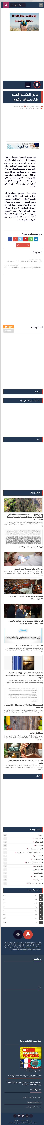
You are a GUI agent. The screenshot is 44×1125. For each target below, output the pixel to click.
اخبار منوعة (22, 108)
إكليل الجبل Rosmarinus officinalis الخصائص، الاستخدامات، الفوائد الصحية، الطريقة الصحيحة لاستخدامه (24, 517)
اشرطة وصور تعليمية (34, 849)
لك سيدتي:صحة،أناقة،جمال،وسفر (24, 1123)
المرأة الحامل (37, 856)
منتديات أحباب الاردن (31, 1107)
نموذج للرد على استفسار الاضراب (29, 547)
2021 (34, 911)
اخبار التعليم (37, 842)
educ (30, 108)
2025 (34, 895)
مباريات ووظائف (36, 876)
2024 (34, 899)
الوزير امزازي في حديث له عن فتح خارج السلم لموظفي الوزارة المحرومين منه (25, 622)
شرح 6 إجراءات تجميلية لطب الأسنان (27, 569)
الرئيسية (36, 108)
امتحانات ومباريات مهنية (33, 863)
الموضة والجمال (36, 859)
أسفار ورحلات (37, 838)
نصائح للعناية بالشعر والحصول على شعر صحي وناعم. (24, 762)
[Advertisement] (22, 56)
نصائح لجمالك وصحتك (34, 883)
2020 (34, 914)
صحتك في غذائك (35, 733)
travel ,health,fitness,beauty (31, 1097)
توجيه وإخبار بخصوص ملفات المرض (28, 645)
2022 (34, 907)
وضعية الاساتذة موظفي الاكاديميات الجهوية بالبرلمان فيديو (25, 597)
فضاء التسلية (37, 869)
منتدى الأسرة (37, 880)
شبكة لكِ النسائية (32, 1102)
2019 (34, 918)
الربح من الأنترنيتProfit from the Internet (28, 852)
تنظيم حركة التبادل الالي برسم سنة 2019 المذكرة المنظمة (22, 706)
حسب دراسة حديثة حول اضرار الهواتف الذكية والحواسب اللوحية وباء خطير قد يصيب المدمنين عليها (23, 675)
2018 (34, 922)
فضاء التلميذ (37, 873)
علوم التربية (37, 866)
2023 (34, 903)
